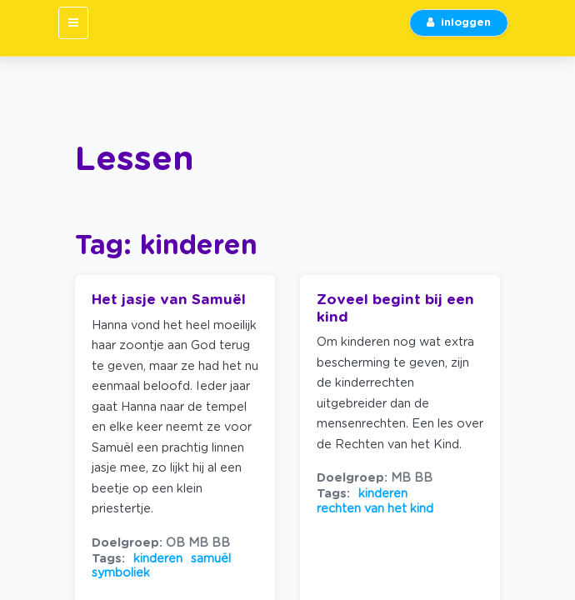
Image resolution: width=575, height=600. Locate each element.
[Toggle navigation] (73, 23)
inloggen (459, 23)
